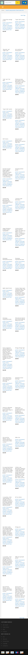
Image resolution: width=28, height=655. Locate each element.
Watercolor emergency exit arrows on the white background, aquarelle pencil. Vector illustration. (20, 410)
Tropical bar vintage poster (7, 20)
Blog (4, 629)
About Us (5, 639)
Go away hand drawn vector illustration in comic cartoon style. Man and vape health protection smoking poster (8, 470)
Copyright (5, 643)
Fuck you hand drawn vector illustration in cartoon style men (20, 140)
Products (5, 631)
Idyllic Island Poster (7, 288)
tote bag (9, 25)
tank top (4, 28)
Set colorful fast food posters (19, 50)
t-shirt (7, 24)
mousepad (9, 22)
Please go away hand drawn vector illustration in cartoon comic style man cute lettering (20, 82)
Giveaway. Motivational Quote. (7, 259)
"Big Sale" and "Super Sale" (6, 50)
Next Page (23, 15)
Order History (6, 627)
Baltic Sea (17, 437)
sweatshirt (9, 27)
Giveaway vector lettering (19, 378)
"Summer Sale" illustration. (18, 199)
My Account (5, 625)
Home (2, 10)
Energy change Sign (20, 348)
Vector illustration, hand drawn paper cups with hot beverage (7, 379)
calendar (5, 25)
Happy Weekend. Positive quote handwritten (7, 229)
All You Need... (18, 497)
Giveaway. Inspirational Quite (19, 259)
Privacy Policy (6, 641)
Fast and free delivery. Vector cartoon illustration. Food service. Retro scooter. (7, 440)
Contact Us (5, 645)
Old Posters (5, 139)
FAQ (4, 636)
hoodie (4, 27)
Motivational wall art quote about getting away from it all (20, 319)
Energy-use (18, 527)
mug (4, 24)
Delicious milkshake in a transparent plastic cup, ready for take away (8, 409)
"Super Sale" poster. (20, 19)
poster (4, 22)
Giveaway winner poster (19, 169)
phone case (9, 29)
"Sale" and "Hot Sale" (6, 80)
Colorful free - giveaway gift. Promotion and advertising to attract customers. (8, 201)
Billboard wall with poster (19, 557)
